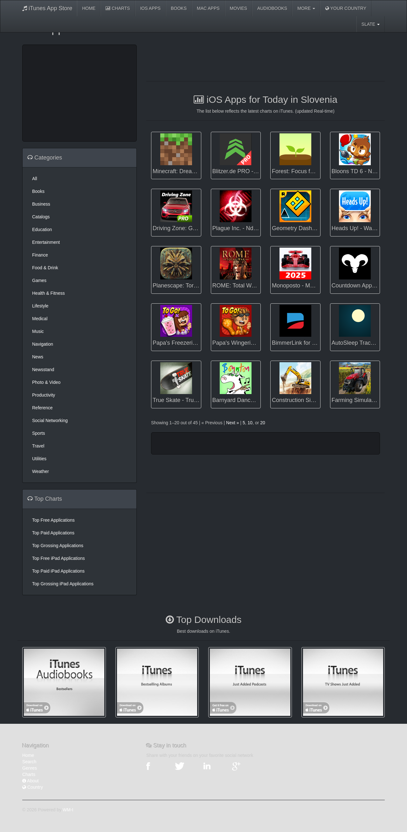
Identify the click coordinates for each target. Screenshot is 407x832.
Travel (38, 445)
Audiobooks (272, 8)
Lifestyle (40, 305)
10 (250, 422)
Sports (38, 433)
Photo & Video (46, 382)
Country (32, 787)
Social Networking (50, 420)
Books (179, 8)
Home (88, 8)
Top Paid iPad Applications (58, 571)
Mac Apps (208, 8)
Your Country (345, 8)
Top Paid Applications (53, 532)
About (30, 780)
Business (41, 204)
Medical (39, 318)
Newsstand (43, 369)
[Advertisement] (79, 92)
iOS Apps (150, 8)
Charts (118, 8)
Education (42, 229)
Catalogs (41, 216)
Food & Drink (45, 267)
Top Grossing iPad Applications (62, 583)
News (37, 356)
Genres (29, 768)
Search (29, 761)
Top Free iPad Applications (58, 558)
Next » (232, 422)
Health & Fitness (48, 293)
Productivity (43, 395)
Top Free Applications (53, 520)
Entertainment (46, 242)
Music (38, 331)
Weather (40, 471)
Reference (42, 407)
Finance (40, 254)
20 (262, 422)
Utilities (39, 458)
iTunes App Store (47, 8)
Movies (238, 8)
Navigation (42, 344)
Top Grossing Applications (57, 545)
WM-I (68, 809)
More (306, 8)
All (34, 178)
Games (39, 280)
